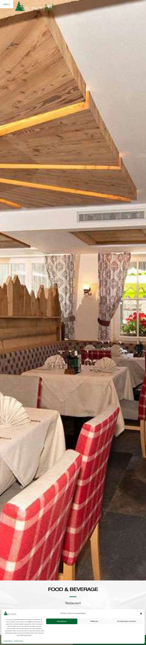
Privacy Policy (18, 641)
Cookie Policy (8, 641)
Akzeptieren (62, 621)
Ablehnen (94, 621)
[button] (141, 613)
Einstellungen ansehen (126, 621)
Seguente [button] (141, 291)
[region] (73, 290)
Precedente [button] (5, 291)
